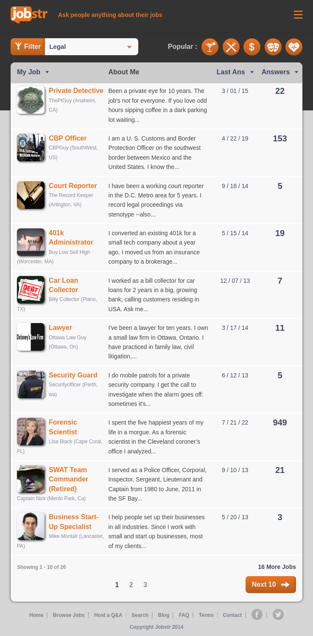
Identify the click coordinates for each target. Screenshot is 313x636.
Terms (206, 615)
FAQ (184, 615)
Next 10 (271, 584)
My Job (28, 72)
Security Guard (73, 375)
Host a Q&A (108, 615)
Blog (164, 615)
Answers (276, 72)
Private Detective (76, 90)
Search (139, 615)
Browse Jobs (68, 615)
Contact (232, 615)
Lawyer (60, 327)
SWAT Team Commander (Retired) (68, 479)
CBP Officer (68, 138)
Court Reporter (73, 185)
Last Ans (231, 72)
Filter (28, 46)
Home (36, 615)
